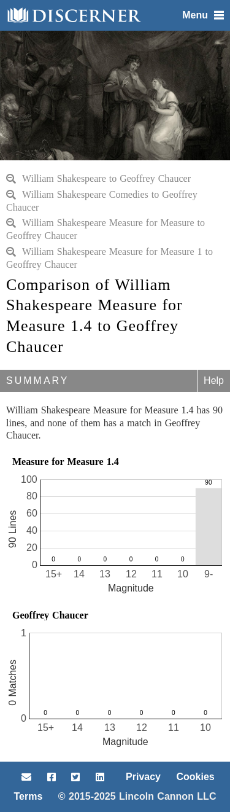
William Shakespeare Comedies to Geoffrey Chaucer (101, 201)
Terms (28, 796)
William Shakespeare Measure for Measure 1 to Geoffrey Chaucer (109, 258)
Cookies (195, 776)
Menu (203, 15)
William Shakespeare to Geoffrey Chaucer (98, 178)
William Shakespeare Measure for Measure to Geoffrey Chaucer (105, 229)
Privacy (143, 776)
